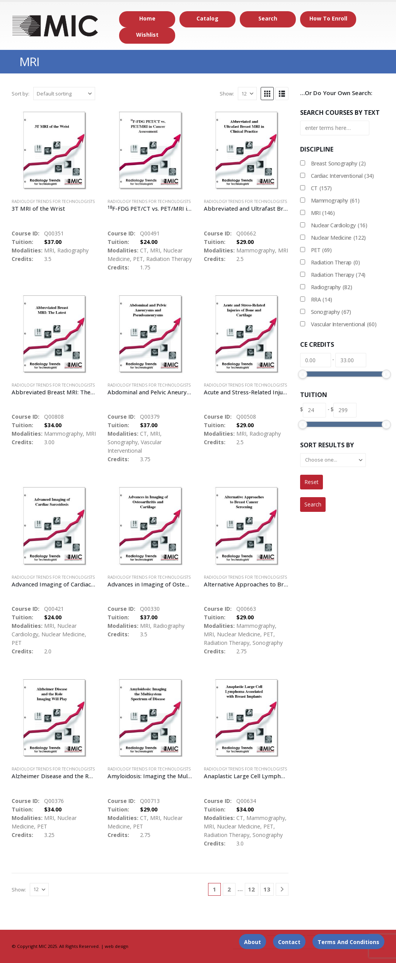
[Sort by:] (64, 93)
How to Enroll (328, 18)
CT (321, 188)
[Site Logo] (55, 25)
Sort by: (20, 93)
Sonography (331, 312)
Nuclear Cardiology (339, 225)
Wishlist (147, 34)
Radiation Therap (335, 262)
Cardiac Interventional (342, 176)
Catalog (207, 18)
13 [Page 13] (266, 889)
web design (116, 946)
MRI (323, 213)
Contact (289, 942)
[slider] (302, 374)
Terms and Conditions (348, 942)
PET (321, 250)
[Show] (247, 93)
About (252, 942)
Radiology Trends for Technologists (53, 201)
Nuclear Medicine (338, 238)
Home (147, 18)
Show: (227, 93)
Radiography (331, 287)
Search (267, 18)
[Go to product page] (54, 150)
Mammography (335, 200)
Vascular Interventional (344, 324)
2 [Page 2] (229, 889)
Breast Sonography (338, 163)
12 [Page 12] (251, 889)
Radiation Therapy (338, 275)
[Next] (282, 889)
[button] (267, 93)
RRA (321, 299)
